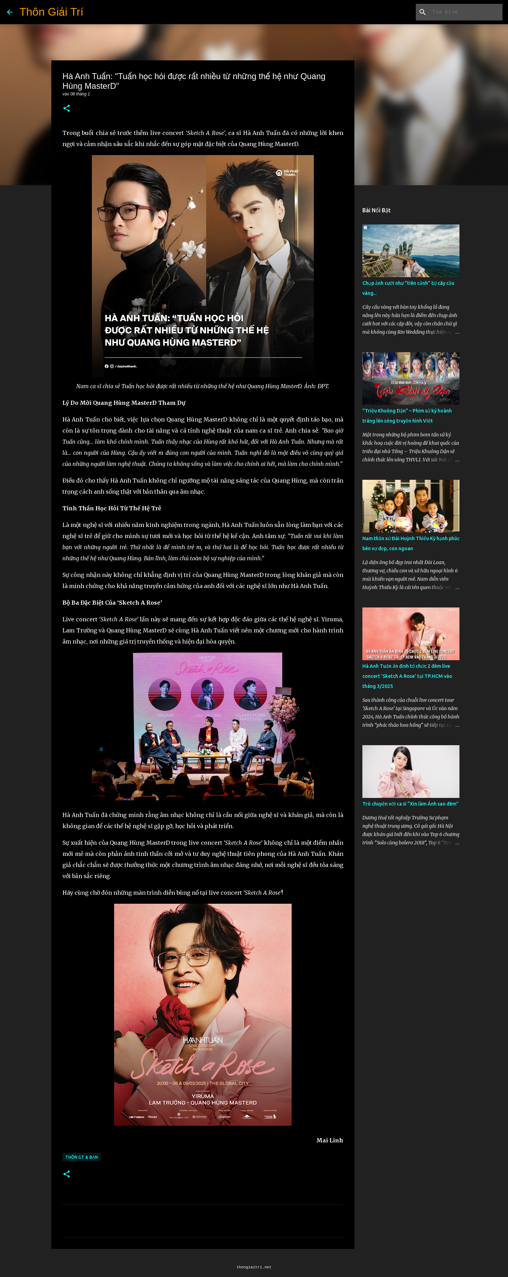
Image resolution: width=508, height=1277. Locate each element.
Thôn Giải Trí (51, 12)
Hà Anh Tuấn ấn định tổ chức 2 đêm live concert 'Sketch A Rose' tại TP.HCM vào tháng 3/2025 (407, 676)
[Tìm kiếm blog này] (466, 12)
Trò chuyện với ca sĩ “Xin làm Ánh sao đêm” (410, 804)
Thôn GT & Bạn (81, 1157)
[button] (66, 108)
